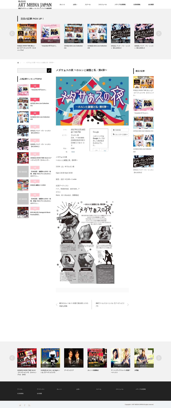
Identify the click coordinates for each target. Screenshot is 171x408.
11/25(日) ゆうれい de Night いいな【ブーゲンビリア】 (50, 371)
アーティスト (47, 4)
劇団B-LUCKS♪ (120, 41)
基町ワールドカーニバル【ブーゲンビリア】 (110, 304)
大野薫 (136, 370)
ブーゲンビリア (50, 365)
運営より (50, 41)
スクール (88, 4)
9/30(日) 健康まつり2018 (37, 185)
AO (97, 41)
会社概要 (151, 4)
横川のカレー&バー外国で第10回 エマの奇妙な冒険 (73, 304)
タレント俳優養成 (93, 370)
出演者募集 (136, 4)
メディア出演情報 (120, 4)
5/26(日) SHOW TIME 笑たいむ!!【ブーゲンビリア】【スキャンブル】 (26, 48)
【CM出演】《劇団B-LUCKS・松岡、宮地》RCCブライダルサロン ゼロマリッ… (40, 174)
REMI (73, 152)
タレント (62, 4)
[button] (120, 134)
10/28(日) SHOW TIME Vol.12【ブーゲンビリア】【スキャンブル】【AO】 (26, 372)
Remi (58, 195)
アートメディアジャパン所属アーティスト (120, 371)
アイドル (32, 4)
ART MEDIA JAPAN (137, 404)
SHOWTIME (27, 41)
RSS (29, 405)
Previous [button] (12, 33)
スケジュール (102, 4)
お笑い (75, 4)
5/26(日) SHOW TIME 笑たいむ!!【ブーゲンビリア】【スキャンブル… (143, 93)
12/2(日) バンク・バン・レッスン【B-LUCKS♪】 (143, 47)
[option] (29, 37)
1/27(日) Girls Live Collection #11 (73, 47)
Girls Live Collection (74, 41)
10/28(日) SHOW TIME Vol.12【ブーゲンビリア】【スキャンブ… (40, 159)
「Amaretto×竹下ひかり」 (49, 46)
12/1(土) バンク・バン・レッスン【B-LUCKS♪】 (120, 47)
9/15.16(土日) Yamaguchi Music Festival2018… (40, 213)
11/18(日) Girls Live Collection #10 (97, 47)
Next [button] (159, 33)
